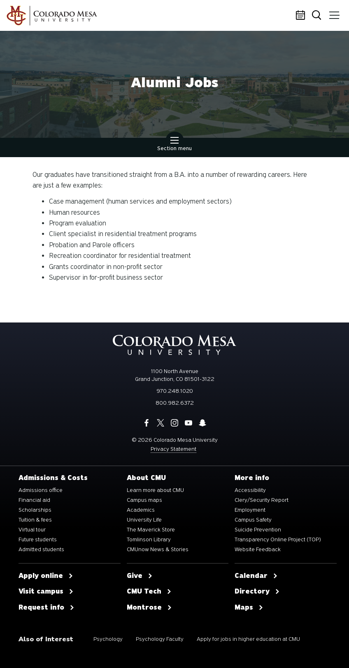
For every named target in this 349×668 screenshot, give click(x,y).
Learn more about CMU (155, 490)
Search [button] (318, 16)
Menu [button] (333, 12)
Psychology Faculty (160, 639)
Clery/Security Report (262, 500)
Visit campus (46, 591)
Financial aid (34, 500)
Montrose (149, 607)
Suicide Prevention (258, 530)
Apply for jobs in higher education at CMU (248, 639)
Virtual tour (32, 530)
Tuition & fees (35, 520)
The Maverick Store (151, 530)
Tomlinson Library (149, 539)
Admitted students (41, 549)
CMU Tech (149, 591)
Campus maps (144, 500)
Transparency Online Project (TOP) (278, 539)
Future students (38, 539)
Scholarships (35, 510)
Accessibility (250, 490)
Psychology (108, 639)
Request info (46, 607)
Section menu (174, 145)
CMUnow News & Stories (157, 549)
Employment (250, 510)
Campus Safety (253, 520)
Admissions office (41, 490)
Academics (141, 510)
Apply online (46, 576)
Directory (257, 591)
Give (140, 576)
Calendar (301, 15)
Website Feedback (258, 549)
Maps (249, 607)
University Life (144, 520)
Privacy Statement (173, 448)
